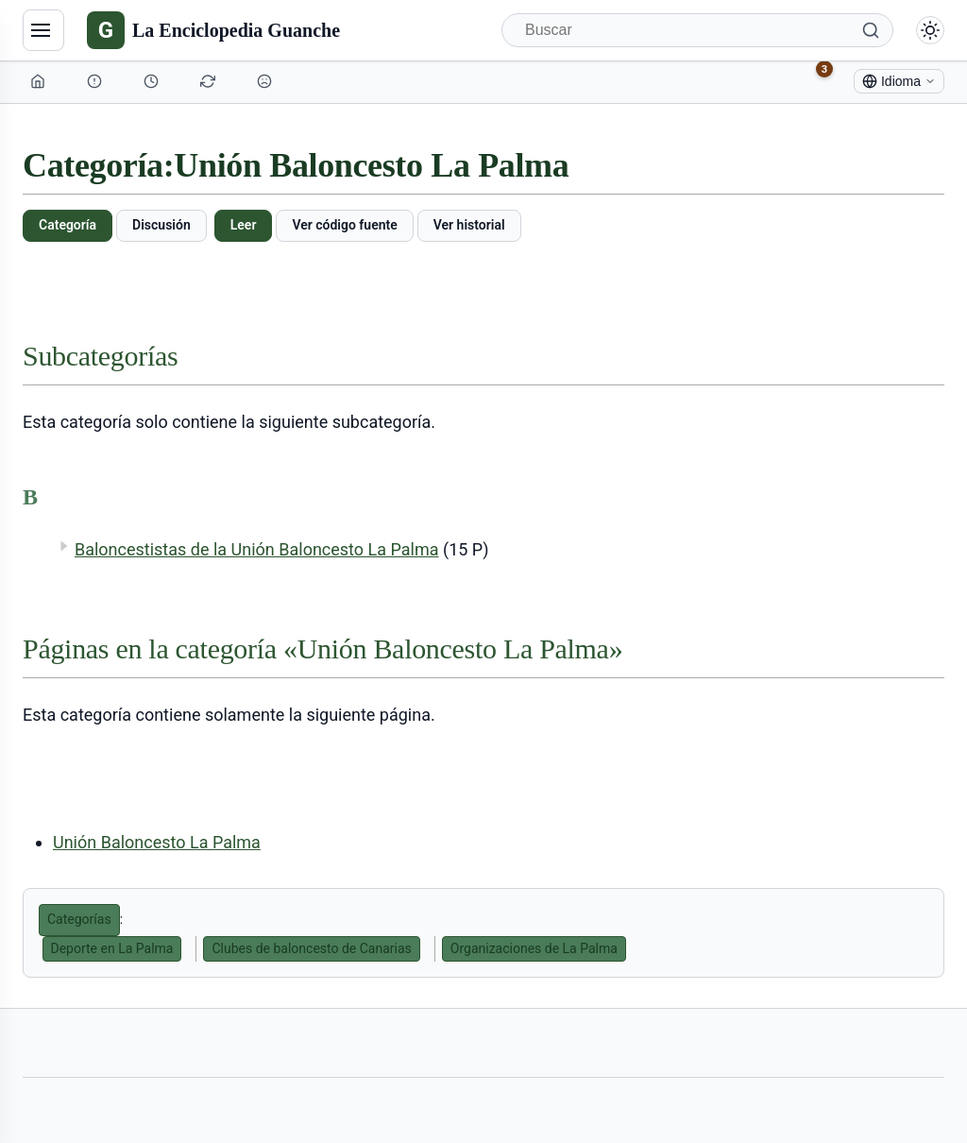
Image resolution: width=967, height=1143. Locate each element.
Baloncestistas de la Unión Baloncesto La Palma (257, 549)
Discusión (161, 224)
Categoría (67, 224)
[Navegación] (43, 30)
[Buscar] (697, 30)
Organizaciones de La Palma (534, 948)
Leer (243, 224)
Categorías (79, 919)
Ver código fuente (344, 224)
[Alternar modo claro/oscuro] (930, 30)
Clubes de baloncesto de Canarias (311, 948)
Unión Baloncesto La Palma (157, 842)
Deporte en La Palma (112, 948)
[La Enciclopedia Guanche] (213, 30)
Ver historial (469, 224)
